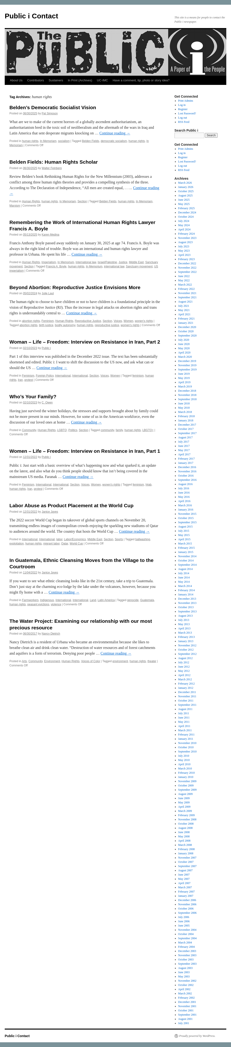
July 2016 (183, 488)
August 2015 (185, 526)
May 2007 (184, 879)
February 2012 (186, 683)
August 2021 (185, 301)
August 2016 (185, 484)
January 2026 (185, 187)
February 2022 (186, 289)
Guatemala (147, 600)
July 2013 (183, 620)
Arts (24, 661)
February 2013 (186, 637)
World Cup (76, 543)
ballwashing (142, 539)
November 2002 (187, 980)
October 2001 (186, 1010)
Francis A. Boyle (56, 266)
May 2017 (184, 450)
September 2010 (187, 751)
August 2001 (185, 1019)
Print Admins (185, 100)
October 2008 (186, 823)
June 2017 (184, 446)
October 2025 (186, 191)
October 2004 (186, 934)
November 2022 (187, 267)
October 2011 (186, 700)
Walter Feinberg (52, 168)
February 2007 (186, 891)
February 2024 (186, 233)
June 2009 (184, 798)
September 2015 (187, 522)
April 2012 (184, 675)
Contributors (35, 80)
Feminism (47, 321)
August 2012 (185, 658)
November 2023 (187, 238)
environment (120, 661)
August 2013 (185, 615)
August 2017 (185, 437)
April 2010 (184, 764)
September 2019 (187, 369)
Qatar (64, 543)
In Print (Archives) (80, 80)
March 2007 (185, 887)
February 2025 (186, 208)
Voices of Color (90, 661)
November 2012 (187, 645)
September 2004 (187, 938)
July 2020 (183, 339)
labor (59, 539)
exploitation (16, 543)
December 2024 (187, 212)
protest (28, 380)
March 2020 (185, 356)
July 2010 (183, 755)
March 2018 (185, 412)
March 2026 (185, 182)
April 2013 (184, 628)
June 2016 (184, 492)
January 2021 (185, 322)
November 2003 (187, 955)
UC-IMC (102, 80)
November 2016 (187, 471)
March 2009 (185, 811)
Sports (119, 539)
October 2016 (186, 475)
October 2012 (186, 649)
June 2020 (184, 344)
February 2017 (186, 458)
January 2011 (185, 738)
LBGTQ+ (148, 430)
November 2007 (187, 857)
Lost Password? (187, 113)
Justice (123, 262)
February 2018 (186, 416)
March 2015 (185, 543)
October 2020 (186, 331)
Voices (118, 321)
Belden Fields (90, 141)
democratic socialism (114, 141)
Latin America (106, 600)
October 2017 (186, 429)
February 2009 (186, 815)
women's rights (130, 325)
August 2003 (185, 968)
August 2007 (185, 870)
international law (114, 266)
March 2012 (185, 679)
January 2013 (185, 641)
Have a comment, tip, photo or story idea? (141, 80)
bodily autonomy (65, 325)
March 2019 (185, 386)
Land (93, 600)
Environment (52, 661)
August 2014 (185, 569)
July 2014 (183, 573)
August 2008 (185, 828)
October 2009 (186, 785)
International (63, 375)
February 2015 (186, 547)
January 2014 (185, 594)
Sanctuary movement (139, 266)
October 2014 (186, 560)
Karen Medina (50, 234)
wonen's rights (144, 321)
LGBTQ (62, 430)
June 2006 (184, 921)
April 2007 (184, 883)
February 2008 (186, 849)
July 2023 (183, 246)
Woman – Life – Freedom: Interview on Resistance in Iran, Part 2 (84, 342)
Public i (46, 348)
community (107, 430)
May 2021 (184, 310)
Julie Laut (48, 293)
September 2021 (187, 297)
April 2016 (184, 501)
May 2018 (184, 407)
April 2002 (184, 989)
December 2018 (187, 390)
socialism (64, 141)
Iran (20, 380)
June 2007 (184, 874)
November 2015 (187, 513)
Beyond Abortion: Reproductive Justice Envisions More (74, 287)
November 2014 (187, 556)
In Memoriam (48, 141)
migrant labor (51, 543)
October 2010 (186, 747)
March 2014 (185, 586)
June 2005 (184, 925)
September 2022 (187, 272)
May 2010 (184, 760)
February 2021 (186, 318)
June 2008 (184, 832)
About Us (16, 80)
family (119, 430)
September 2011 (187, 704)
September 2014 (187, 564)
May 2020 (184, 348)
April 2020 (184, 352)
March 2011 (185, 730)
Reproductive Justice (88, 321)
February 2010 (186, 772)
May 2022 (184, 280)
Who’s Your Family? (32, 396)
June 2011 (184, 717)
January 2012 (185, 688)
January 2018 (185, 420)
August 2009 (185, 794)
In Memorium (66, 262)
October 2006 (186, 908)
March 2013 (185, 632)
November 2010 (187, 743)
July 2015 (183, 530)
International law (86, 262)
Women (128, 321)
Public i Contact (31, 16)
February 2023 (186, 259)
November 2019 (187, 365)
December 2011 (187, 692)
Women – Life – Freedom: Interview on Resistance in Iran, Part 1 (84, 451)
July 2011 (183, 713)
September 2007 (187, 866)
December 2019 (187, 361)
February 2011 (186, 734)
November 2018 (187, 395)
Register (183, 109)
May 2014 (184, 581)
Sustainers (56, 80)
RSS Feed (184, 122)
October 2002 (186, 985)
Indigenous (47, 600)
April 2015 (184, 539)
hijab (148, 484)
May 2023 (184, 250)
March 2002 (185, 993)
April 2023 (184, 255)
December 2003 (187, 951)
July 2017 (183, 441)
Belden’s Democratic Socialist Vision (52, 107)
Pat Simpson (50, 113)
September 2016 (187, 480)
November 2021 (187, 293)
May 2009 (184, 802)
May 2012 (184, 671)
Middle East (136, 262)
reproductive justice (107, 325)
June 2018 (184, 403)
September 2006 (187, 912)
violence (56, 604)
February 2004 (186, 946)
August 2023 (185, 242)
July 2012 (183, 662)
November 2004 (187, 929)
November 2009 (187, 781)
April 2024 (184, 229)
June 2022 (184, 276)
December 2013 (187, 598)
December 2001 (187, 1002)
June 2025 (184, 199)
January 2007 (185, 895)
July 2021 (183, 305)
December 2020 (187, 327)
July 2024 (183, 221)
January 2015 (185, 552)
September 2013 (187, 611)
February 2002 (186, 997)
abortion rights (31, 321)
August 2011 (185, 709)
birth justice (46, 325)
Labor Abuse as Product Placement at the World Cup (71, 505)
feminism (138, 375)
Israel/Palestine (107, 262)
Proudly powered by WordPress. (197, 1036)
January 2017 (185, 463)
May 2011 (184, 721)
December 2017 (187, 424)
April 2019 (184, 382)
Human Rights (31, 201)
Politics (72, 430)
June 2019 (184, 373)
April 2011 (184, 726)
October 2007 (186, 862)
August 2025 (185, 195)
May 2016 (184, 497)
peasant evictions (38, 604)
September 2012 (187, 654)
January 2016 (185, 509)
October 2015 (186, 518)
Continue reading (114, 133)
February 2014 (186, 590)
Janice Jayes (50, 511)
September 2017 (187, 433)
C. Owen (47, 402)
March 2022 (185, 284)
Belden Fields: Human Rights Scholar (53, 162)
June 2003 (184, 972)
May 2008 (184, 836)
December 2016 (187, 467)
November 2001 (187, 1006)
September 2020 (187, 335)
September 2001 (187, 1014)
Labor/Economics (75, 539)
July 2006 (183, 917)
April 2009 (184, 806)
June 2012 (184, 666)
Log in (182, 105)
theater (152, 661)
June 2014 (184, 577)
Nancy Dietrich (51, 633)
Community (29, 430)
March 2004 (185, 942)
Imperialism (48, 262)
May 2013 (184, 624)
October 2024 (186, 216)
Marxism (14, 205)
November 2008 (187, 819)
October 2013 (186, 607)
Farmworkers (30, 600)
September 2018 (187, 399)
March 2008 (185, 845)
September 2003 (187, 963)
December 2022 (187, 263)
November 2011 (187, 696)
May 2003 (184, 976)
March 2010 (185, 768)
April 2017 (184, 454)
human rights (30, 141)
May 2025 (184, 204)
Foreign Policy (45, 375)
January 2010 (185, 777)
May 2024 (184, 225)
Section (82, 201)
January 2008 (185, 853)
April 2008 (184, 840)
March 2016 (185, 505)
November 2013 (187, 603)
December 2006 (187, 900)
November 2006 (187, 904)
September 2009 (187, 789)
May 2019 (184, 378)
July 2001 (183, 1023)
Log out (182, 117)
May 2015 (184, 535)
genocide (133, 600)
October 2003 (186, 959)
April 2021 (184, 314)
